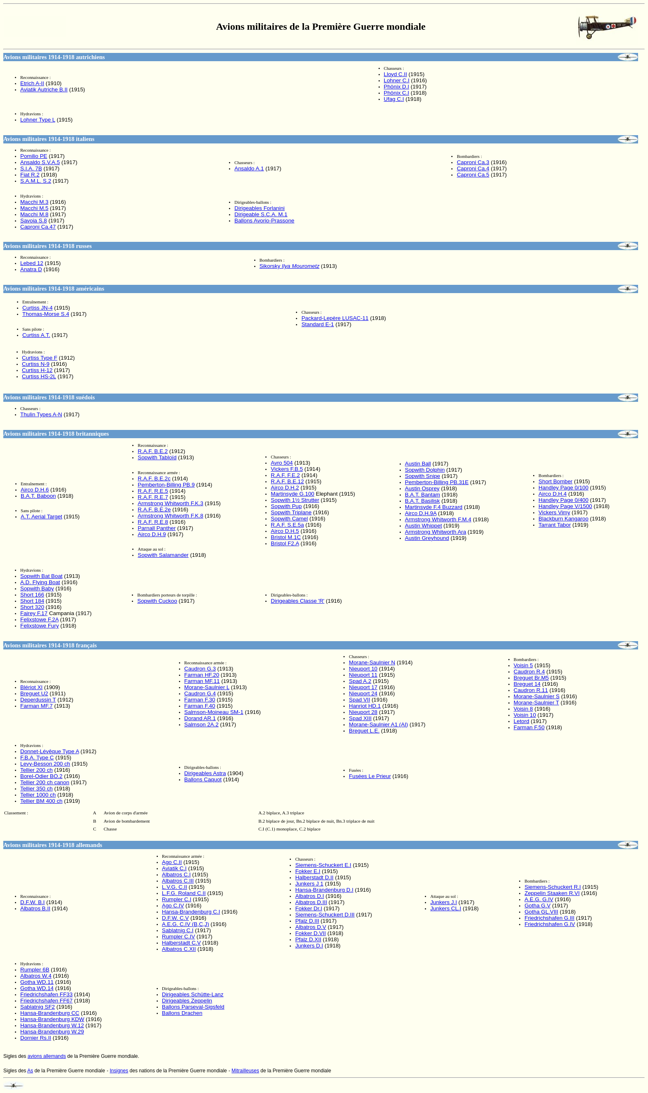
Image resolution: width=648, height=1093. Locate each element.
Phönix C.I (397, 93)
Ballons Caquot (203, 779)
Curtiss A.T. (36, 335)
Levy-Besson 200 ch (45, 764)
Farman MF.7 (36, 706)
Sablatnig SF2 (37, 1007)
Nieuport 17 (363, 687)
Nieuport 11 (363, 675)
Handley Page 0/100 (563, 487)
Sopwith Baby (37, 588)
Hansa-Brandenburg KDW (52, 1019)
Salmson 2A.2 (201, 724)
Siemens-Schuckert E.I (323, 865)
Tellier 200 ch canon (44, 782)
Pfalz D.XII (308, 939)
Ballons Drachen (182, 1013)
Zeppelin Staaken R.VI (551, 893)
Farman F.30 (199, 700)
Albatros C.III (178, 881)
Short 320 (32, 607)
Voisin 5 (523, 665)
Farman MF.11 (202, 681)
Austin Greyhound (427, 538)
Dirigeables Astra (205, 773)
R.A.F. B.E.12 (287, 481)
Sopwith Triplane (291, 512)
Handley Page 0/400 (563, 500)
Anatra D (31, 269)
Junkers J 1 (309, 884)
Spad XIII (360, 718)
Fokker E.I (307, 871)
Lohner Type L (37, 120)
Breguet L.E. (364, 731)
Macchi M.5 (34, 208)
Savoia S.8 (33, 220)
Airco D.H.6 (35, 490)
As (30, 1071)
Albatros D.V (310, 927)
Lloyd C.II (395, 74)
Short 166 (32, 595)
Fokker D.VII (310, 933)
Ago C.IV (173, 905)
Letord (521, 721)
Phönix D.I (397, 87)
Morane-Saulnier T (536, 702)
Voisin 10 (525, 715)
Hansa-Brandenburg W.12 (52, 1025)
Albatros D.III (311, 902)
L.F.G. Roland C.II (184, 893)
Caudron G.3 (200, 669)
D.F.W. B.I (32, 902)
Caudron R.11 (531, 690)
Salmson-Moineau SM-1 (213, 712)
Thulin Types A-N (41, 414)
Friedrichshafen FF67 (46, 1001)
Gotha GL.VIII (541, 912)
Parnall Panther (157, 528)
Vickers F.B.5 (287, 469)
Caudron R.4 (529, 671)
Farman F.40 (199, 706)
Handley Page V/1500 (565, 506)
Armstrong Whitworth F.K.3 (170, 503)
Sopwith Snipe (422, 476)
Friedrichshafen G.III (549, 918)
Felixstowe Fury (39, 626)
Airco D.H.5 (285, 531)
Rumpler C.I (176, 899)
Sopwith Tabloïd (157, 457)
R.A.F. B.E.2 (153, 451)
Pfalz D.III (307, 921)
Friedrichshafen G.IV (549, 924)
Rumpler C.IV (178, 936)
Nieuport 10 (363, 669)
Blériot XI (31, 687)
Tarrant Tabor (554, 525)
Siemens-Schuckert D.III (325, 915)
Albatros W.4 (36, 976)
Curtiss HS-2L (39, 376)
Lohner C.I (397, 80)
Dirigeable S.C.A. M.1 (260, 214)
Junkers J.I (443, 902)
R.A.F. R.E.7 (153, 497)
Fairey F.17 (34, 613)
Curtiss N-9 (36, 364)
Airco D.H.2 (285, 487)
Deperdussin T (38, 700)
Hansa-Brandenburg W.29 (52, 1032)
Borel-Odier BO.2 (41, 776)
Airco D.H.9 (152, 534)
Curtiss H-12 (37, 370)
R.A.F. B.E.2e (154, 509)
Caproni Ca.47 (38, 227)
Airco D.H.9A (420, 513)
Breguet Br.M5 (531, 678)
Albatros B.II (35, 908)
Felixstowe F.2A (39, 619)
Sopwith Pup (286, 506)
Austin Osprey (422, 488)
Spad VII (359, 700)
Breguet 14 (527, 684)
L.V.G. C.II (174, 887)
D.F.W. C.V (175, 918)
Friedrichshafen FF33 (46, 994)
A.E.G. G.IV (538, 899)
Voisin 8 (523, 709)
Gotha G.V (537, 905)
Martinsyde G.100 (292, 494)
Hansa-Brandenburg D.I (324, 890)
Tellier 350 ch (36, 788)
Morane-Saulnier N (372, 662)
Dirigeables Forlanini (259, 208)
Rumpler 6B (34, 970)
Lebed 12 (31, 263)
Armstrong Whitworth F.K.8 (170, 516)
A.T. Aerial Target (41, 516)
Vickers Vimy (554, 512)
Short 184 (32, 601)
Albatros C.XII (179, 949)
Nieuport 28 (363, 712)
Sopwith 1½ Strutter (295, 500)
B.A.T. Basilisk (422, 501)
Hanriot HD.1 (365, 706)
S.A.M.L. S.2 (35, 181)
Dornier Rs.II (35, 1038)
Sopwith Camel (289, 518)
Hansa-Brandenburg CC (49, 1013)
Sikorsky (289, 266)
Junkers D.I (309, 946)
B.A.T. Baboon (38, 496)
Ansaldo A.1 (249, 168)
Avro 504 (282, 463)
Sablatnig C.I (177, 930)
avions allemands (47, 1056)
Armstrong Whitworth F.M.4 (438, 519)
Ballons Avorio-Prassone (264, 220)
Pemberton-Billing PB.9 (166, 485)
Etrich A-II (32, 83)
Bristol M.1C (286, 537)
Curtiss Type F (39, 358)
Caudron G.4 (200, 693)
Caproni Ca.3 (473, 162)
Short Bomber (555, 481)
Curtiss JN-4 (37, 308)
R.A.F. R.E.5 (153, 491)
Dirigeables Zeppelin (187, 1001)
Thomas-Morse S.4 (45, 314)
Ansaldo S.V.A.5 (40, 162)
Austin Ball (418, 464)
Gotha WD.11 (37, 982)
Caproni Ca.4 (473, 168)
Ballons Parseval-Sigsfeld (193, 1007)
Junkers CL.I (445, 908)
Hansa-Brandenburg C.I (191, 912)
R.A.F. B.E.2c (154, 478)
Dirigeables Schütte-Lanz (193, 994)
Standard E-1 (317, 324)
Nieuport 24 (363, 693)
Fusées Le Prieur (370, 776)
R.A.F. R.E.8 (153, 522)
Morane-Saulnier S (537, 696)
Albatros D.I (309, 896)
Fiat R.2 (30, 175)
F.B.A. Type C (37, 757)
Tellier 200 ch (36, 770)
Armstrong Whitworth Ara (435, 532)
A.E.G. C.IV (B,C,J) (185, 924)
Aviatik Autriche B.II (44, 89)
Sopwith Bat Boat (41, 576)
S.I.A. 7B (31, 168)
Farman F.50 (529, 727)
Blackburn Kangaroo (563, 518)
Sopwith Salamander (163, 555)
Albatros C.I (176, 874)
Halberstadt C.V (181, 943)
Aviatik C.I (174, 868)
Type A (49, 751)
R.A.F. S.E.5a (287, 525)
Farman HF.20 (201, 675)
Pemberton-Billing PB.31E (437, 482)
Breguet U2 (34, 693)
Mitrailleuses (245, 1071)
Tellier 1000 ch (38, 795)
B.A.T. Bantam (422, 495)
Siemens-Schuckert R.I (552, 887)
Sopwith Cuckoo (157, 601)
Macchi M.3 (34, 202)
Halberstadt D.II (314, 877)
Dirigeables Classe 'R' (297, 601)
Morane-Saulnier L (206, 687)
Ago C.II (172, 862)
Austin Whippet (423, 526)
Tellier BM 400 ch (41, 801)
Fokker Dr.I (308, 908)
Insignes (119, 1071)
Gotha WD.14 (37, 988)
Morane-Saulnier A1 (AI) (378, 724)
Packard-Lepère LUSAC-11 (334, 318)
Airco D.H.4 (552, 494)
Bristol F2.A (285, 543)
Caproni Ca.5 (473, 175)
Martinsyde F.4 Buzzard (433, 507)
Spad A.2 (360, 681)
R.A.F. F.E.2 (285, 475)
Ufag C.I (394, 99)
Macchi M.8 (34, 214)
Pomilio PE (33, 156)
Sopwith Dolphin (425, 470)
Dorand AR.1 (200, 718)
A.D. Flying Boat (40, 582)
